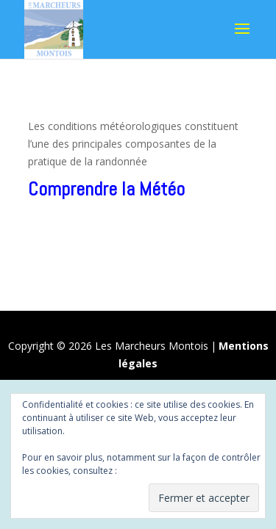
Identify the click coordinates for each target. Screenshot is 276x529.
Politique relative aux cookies (180, 470)
